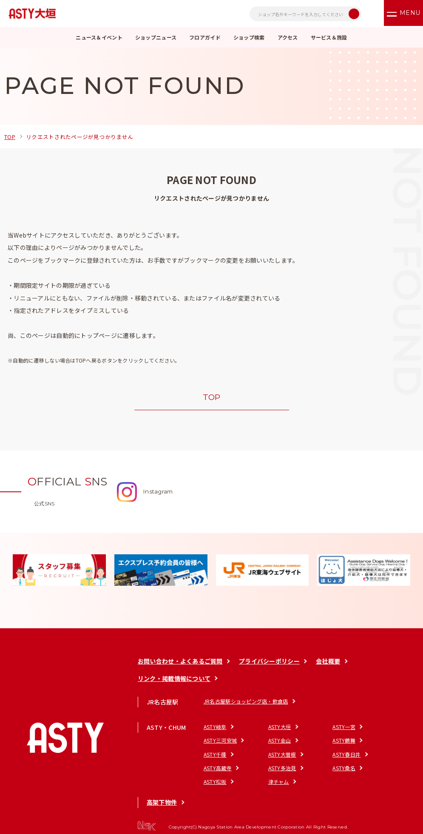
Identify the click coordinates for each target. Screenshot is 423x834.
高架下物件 (160, 790)
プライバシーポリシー (268, 663)
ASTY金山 (213, 742)
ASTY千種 (304, 742)
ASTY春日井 (216, 756)
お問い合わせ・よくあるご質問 (178, 663)
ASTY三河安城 (355, 729)
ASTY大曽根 (352, 742)
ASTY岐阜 (213, 729)
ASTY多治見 (307, 756)
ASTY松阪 (213, 769)
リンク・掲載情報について (172, 680)
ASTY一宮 (304, 729)
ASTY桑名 (349, 756)
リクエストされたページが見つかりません (85, 136)
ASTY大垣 (258, 729)
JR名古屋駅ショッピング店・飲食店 (244, 703)
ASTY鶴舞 (258, 742)
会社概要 (328, 663)
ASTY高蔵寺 (261, 756)
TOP (10, 136)
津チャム (257, 769)
